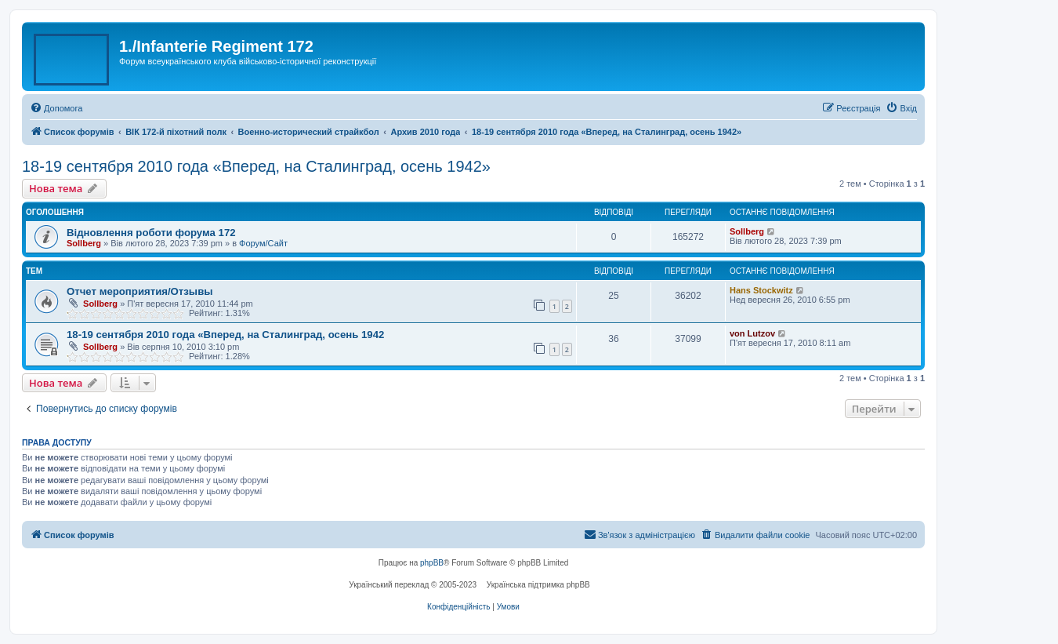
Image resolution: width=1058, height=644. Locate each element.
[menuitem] (56, 108)
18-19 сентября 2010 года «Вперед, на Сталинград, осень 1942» (256, 166)
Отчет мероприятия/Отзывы (140, 291)
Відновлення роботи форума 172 (151, 232)
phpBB (432, 562)
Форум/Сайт (263, 243)
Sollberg (84, 243)
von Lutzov (752, 333)
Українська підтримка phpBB (538, 584)
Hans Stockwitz (761, 290)
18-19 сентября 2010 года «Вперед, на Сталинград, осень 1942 (225, 334)
